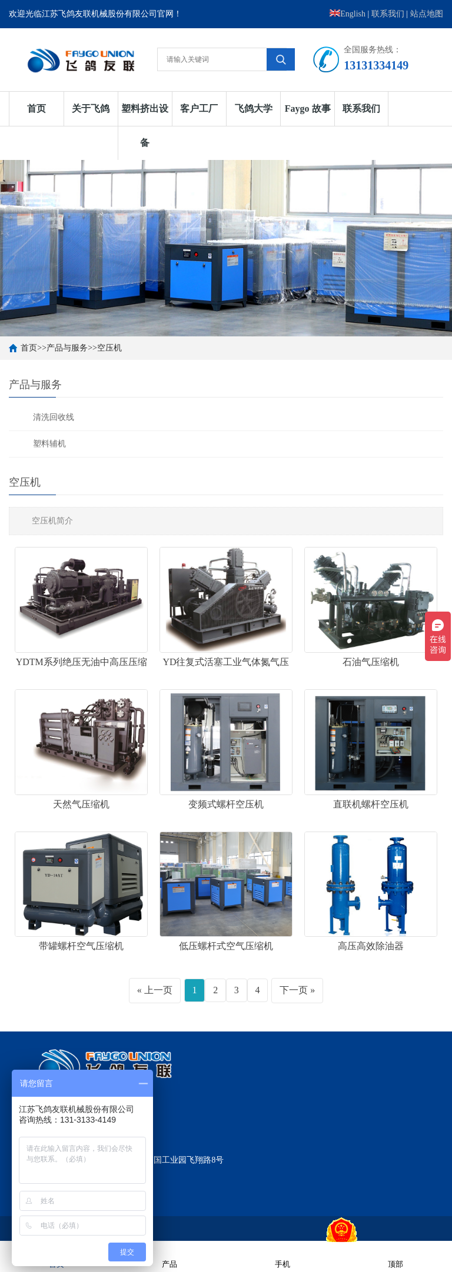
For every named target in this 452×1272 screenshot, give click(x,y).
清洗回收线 (53, 417)
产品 (169, 1256)
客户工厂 (199, 108)
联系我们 (387, 13)
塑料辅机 (49, 443)
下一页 (294, 990)
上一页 (158, 990)
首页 (36, 108)
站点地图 (426, 13)
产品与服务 (67, 347)
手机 (282, 1256)
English (347, 13)
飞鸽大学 (253, 108)
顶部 (395, 1256)
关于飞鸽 (90, 108)
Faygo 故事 (308, 108)
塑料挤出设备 (144, 126)
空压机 (109, 347)
